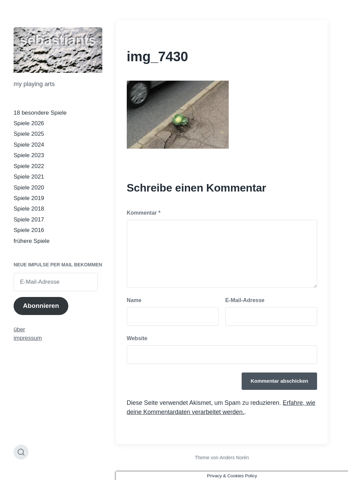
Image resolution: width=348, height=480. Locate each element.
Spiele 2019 (29, 198)
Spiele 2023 (29, 155)
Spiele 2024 (29, 145)
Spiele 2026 (29, 123)
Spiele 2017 (29, 219)
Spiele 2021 (29, 176)
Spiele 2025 (29, 134)
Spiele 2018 (29, 208)
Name (134, 300)
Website (137, 338)
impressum (28, 338)
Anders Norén (234, 457)
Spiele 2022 (29, 166)
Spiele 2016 (29, 230)
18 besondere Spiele (40, 113)
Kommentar (144, 213)
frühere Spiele (32, 241)
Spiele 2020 (29, 187)
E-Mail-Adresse (245, 300)
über (19, 329)
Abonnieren (41, 305)
